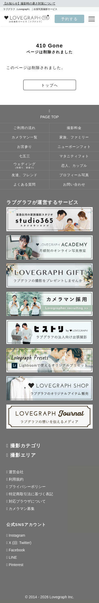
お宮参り (24, 147)
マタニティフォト (74, 156)
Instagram (17, 535)
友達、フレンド (24, 175)
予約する (69, 19)
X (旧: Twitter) (20, 543)
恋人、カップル (74, 166)
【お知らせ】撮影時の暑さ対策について (29, 3)
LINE (13, 557)
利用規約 (16, 479)
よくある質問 (24, 184)
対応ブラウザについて (27, 501)
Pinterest (16, 565)
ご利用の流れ (24, 128)
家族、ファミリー (74, 137)
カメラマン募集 (22, 509)
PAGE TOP (49, 114)
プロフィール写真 (74, 175)
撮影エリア (23, 455)
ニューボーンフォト (74, 147)
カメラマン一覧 (24, 137)
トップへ (49, 85)
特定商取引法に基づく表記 (31, 494)
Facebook (17, 550)
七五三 (24, 156)
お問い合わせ (74, 184)
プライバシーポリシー (27, 486)
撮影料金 (74, 128)
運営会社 (16, 472)
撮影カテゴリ (25, 445)
